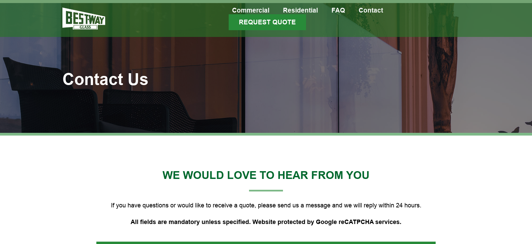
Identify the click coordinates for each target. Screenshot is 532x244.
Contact (371, 10)
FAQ (338, 10)
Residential (300, 10)
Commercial (250, 10)
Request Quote (267, 22)
